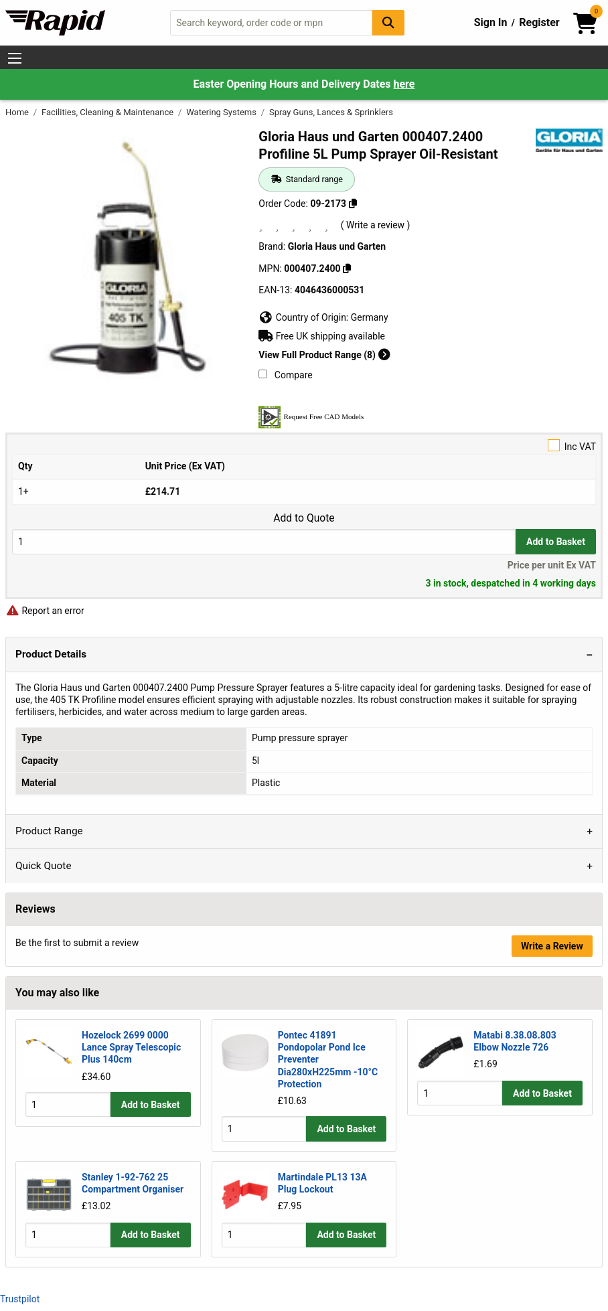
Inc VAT (304, 445)
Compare (285, 375)
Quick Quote (43, 866)
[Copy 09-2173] (353, 203)
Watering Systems (222, 112)
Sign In (491, 22)
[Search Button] (388, 22)
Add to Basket (555, 541)
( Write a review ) (375, 225)
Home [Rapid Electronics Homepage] (18, 112)
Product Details (50, 654)
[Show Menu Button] (14, 58)
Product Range (49, 831)
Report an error (44, 610)
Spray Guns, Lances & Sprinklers (331, 112)
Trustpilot (20, 1299)
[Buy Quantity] (264, 541)
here (403, 84)
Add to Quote (303, 518)
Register (539, 22)
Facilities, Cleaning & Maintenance (108, 112)
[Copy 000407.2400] (347, 268)
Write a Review (552, 946)
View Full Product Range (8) (324, 355)
